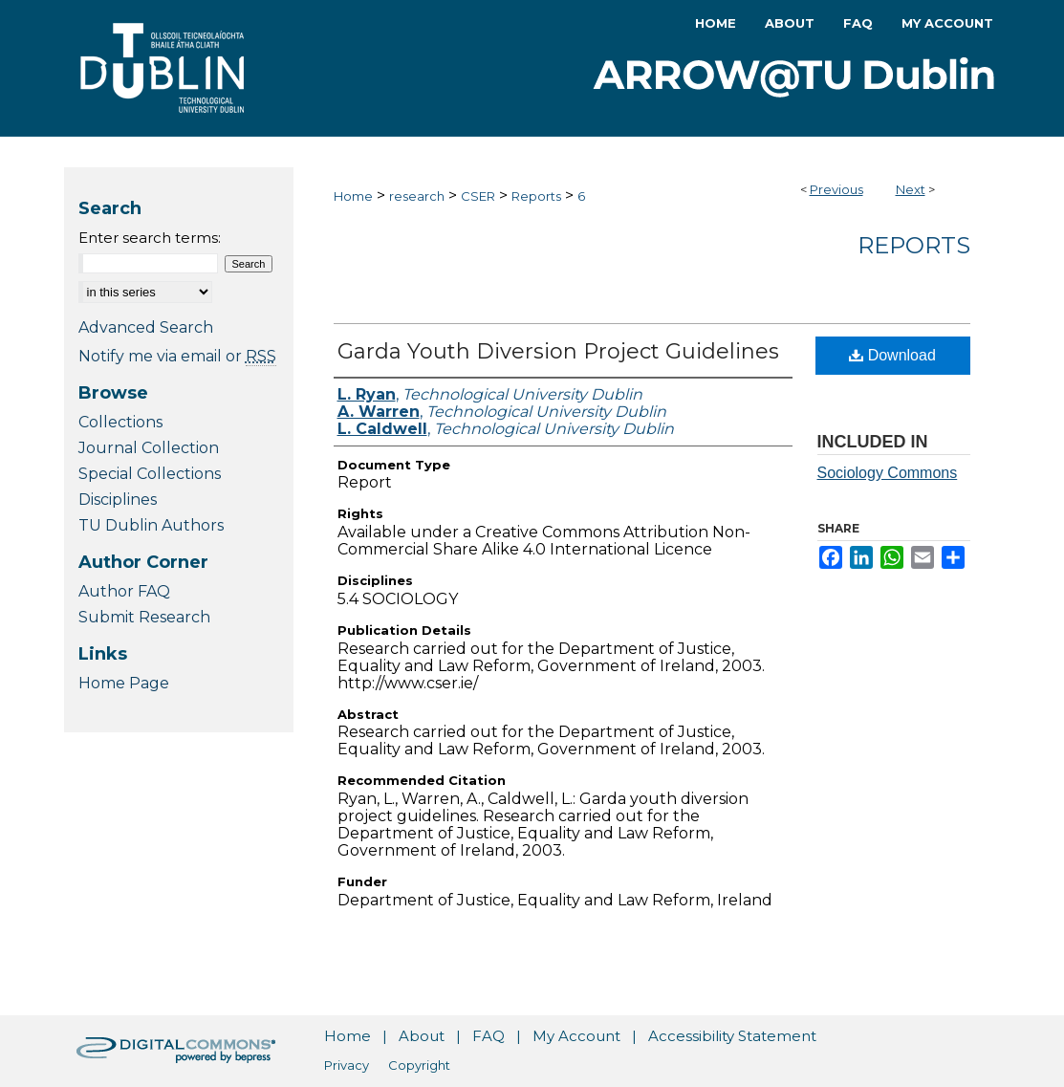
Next (910, 189)
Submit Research (144, 617)
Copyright (419, 1065)
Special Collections (149, 474)
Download (892, 355)
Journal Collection (148, 448)
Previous (836, 189)
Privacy (346, 1065)
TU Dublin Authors (151, 525)
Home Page (123, 683)
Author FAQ (124, 591)
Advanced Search (145, 327)
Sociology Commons (887, 473)
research (417, 196)
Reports (536, 196)
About (422, 1036)
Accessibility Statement (732, 1036)
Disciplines (117, 499)
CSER (478, 196)
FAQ (488, 1036)
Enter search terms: (149, 237)
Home (353, 196)
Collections (120, 422)
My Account (576, 1036)
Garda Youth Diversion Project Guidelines (558, 351)
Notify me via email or (177, 356)
